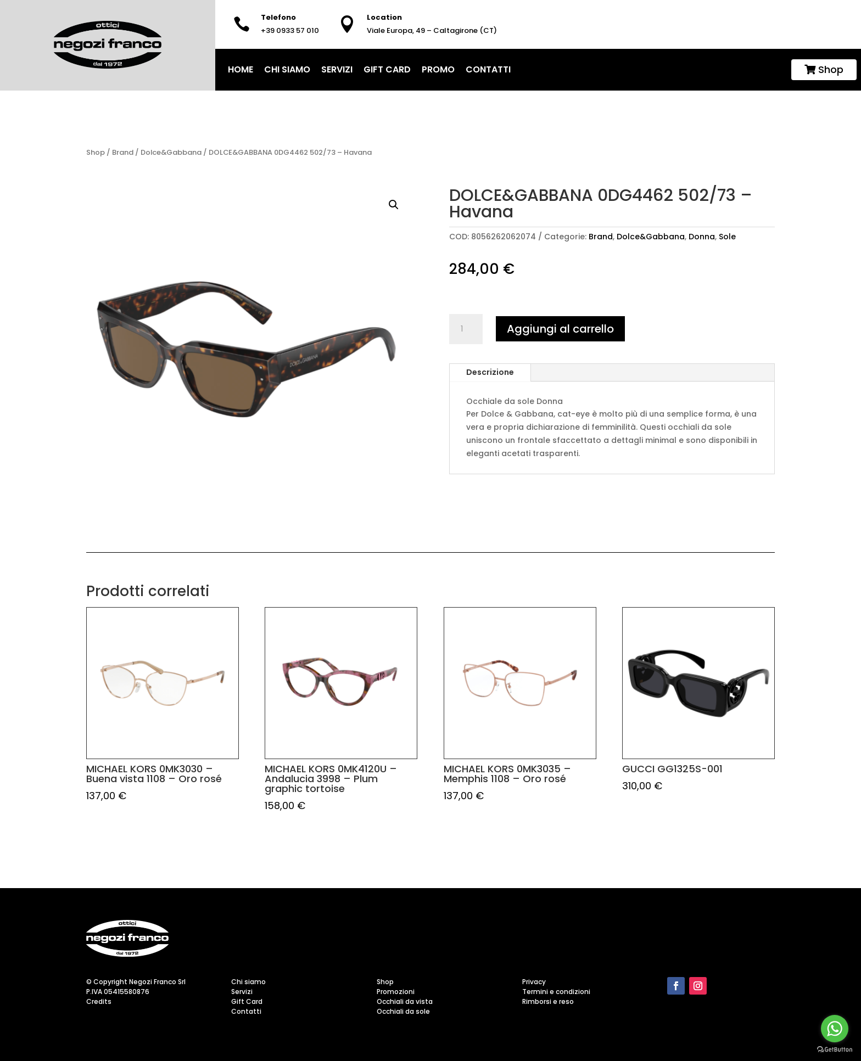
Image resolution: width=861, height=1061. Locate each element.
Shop (823, 69)
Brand (122, 152)
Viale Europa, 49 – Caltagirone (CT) (432, 30)
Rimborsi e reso (548, 1001)
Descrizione (490, 372)
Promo (438, 69)
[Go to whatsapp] (834, 1028)
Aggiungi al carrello (560, 328)
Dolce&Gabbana (171, 152)
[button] (394, 205)
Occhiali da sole (403, 1011)
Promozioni (396, 991)
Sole (727, 236)
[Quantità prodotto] (465, 329)
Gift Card (387, 69)
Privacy (534, 981)
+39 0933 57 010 (290, 30)
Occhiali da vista (405, 1001)
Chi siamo (287, 69)
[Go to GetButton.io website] (834, 1049)
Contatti (488, 69)
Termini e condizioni (556, 991)
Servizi (337, 69)
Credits (98, 1001)
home (240, 69)
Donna (702, 236)
